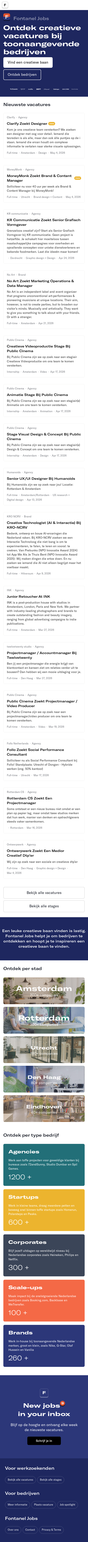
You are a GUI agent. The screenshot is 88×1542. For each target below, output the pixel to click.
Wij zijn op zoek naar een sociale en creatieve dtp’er (42, 862)
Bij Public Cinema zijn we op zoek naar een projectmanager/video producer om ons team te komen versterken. (39, 716)
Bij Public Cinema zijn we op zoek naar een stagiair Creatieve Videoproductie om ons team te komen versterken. (42, 361)
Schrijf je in (44, 1440)
